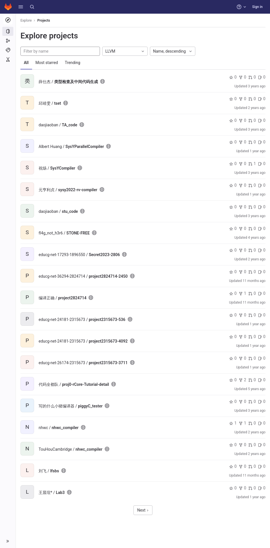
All (26, 62)
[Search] (32, 6)
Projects (43, 20)
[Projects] (7, 31)
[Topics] (7, 50)
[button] (20, 6)
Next (142, 510)
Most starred (46, 62)
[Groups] (7, 40)
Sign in (257, 7)
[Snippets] (7, 59)
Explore (26, 20)
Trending (72, 62)
